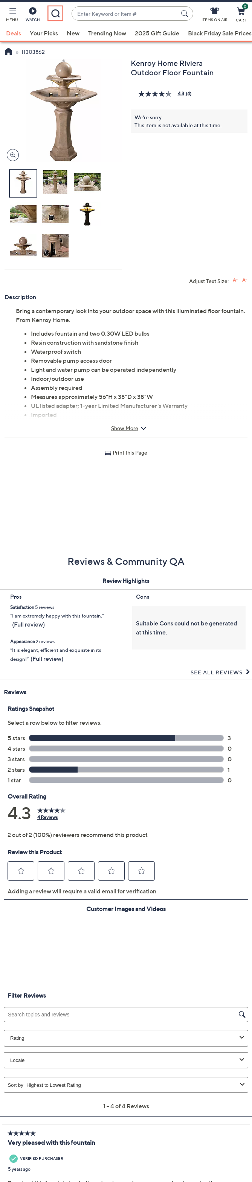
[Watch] (33, 15)
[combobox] (125, 14)
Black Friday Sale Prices (220, 33)
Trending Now (107, 33)
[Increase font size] (235, 280)
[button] (12, 15)
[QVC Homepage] (8, 52)
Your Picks (44, 33)
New (73, 33)
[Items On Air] (215, 15)
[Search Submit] (186, 13)
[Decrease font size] (244, 280)
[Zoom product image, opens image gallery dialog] (11, 155)
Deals (13, 33)
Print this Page (130, 452)
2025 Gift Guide (157, 33)
